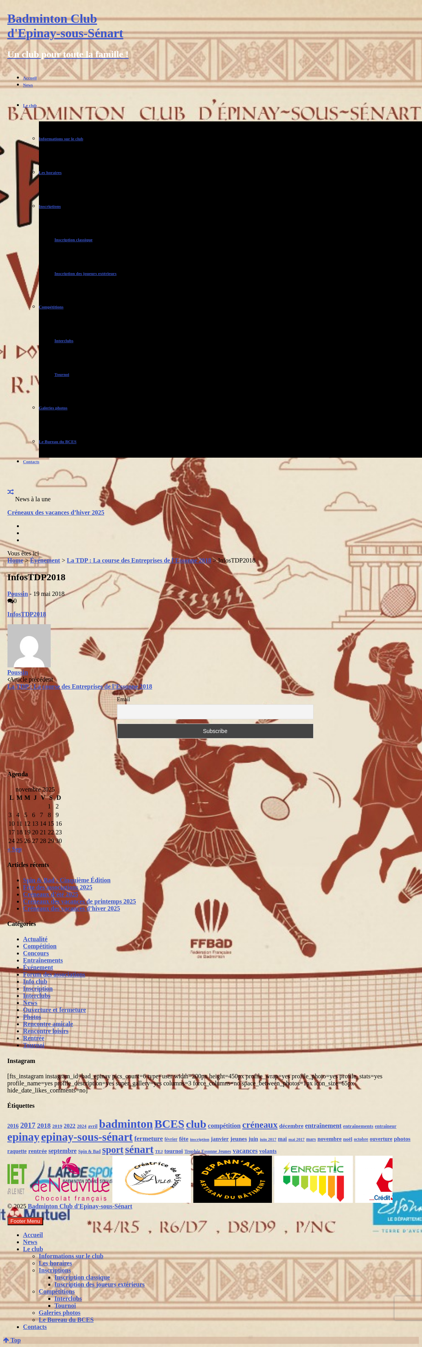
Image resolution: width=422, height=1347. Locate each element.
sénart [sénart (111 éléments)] (139, 1149)
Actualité (35, 939)
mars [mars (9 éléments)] (311, 1139)
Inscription (38, 988)
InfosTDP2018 (26, 614)
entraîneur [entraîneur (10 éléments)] (385, 1126)
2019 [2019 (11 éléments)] (57, 1126)
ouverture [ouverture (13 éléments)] (381, 1139)
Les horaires (50, 172)
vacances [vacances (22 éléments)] (245, 1151)
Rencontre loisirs (46, 1031)
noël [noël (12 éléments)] (347, 1139)
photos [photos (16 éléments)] (402, 1139)
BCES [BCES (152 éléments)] (169, 1124)
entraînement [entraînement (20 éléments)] (323, 1125)
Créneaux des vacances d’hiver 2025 (56, 512)
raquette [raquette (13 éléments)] (17, 1151)
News (28, 84)
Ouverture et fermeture (54, 1009)
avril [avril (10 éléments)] (92, 1126)
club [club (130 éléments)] (196, 1124)
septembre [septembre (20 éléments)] (62, 1151)
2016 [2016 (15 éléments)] (13, 1126)
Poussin (17, 593)
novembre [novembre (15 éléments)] (329, 1139)
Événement (45, 560)
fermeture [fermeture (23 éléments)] (148, 1138)
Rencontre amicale (48, 1024)
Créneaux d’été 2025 (50, 894)
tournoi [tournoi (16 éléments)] (173, 1151)
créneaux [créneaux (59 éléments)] (260, 1125)
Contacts (31, 461)
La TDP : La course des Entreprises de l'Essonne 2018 (139, 560)
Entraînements (43, 960)
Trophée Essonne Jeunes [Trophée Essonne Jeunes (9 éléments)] (207, 1151)
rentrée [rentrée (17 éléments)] (37, 1150)
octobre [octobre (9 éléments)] (361, 1139)
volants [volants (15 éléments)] (268, 1151)
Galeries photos (53, 407)
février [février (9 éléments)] (171, 1139)
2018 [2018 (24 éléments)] (44, 1125)
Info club (35, 981)
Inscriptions (50, 206)
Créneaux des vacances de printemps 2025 (79, 901)
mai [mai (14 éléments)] (282, 1139)
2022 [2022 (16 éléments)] (69, 1126)
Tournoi (62, 374)
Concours (36, 953)
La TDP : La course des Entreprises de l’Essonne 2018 (79, 686)
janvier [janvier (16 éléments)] (220, 1139)
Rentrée (33, 1038)
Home (15, 560)
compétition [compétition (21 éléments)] (224, 1125)
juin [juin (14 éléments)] (253, 1139)
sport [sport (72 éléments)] (112, 1149)
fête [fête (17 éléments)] (184, 1138)
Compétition (40, 946)
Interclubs (64, 340)
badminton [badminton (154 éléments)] (126, 1124)
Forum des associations (54, 974)
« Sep (14, 849)
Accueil (30, 77)
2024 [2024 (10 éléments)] (81, 1126)
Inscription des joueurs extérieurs (86, 273)
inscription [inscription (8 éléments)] (199, 1139)
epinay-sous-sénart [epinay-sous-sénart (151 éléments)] (86, 1137)
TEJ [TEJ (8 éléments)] (159, 1151)
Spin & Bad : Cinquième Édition (67, 880)
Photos (32, 1016)
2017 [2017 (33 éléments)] (27, 1125)
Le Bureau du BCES (58, 441)
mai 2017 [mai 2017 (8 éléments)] (296, 1139)
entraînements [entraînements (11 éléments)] (358, 1126)
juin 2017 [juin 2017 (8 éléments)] (268, 1139)
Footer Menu (25, 1221)
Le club (30, 105)
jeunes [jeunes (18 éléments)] (238, 1138)
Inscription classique (74, 239)
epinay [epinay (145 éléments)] (23, 1137)
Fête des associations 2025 (57, 887)
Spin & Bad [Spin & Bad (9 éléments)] (89, 1151)
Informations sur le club (61, 138)
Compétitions (51, 306)
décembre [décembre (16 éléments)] (291, 1126)
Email (123, 699)
